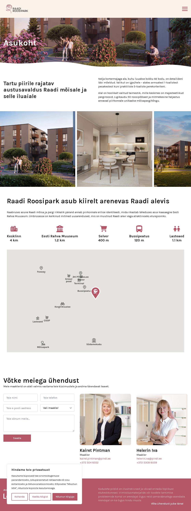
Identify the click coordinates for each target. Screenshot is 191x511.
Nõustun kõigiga (65, 496)
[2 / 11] (91, 149)
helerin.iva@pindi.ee (149, 458)
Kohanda (20, 496)
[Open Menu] (185, 9)
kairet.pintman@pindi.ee (95, 458)
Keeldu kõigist (40, 496)
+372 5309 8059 (147, 462)
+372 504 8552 (89, 462)
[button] (95, 293)
